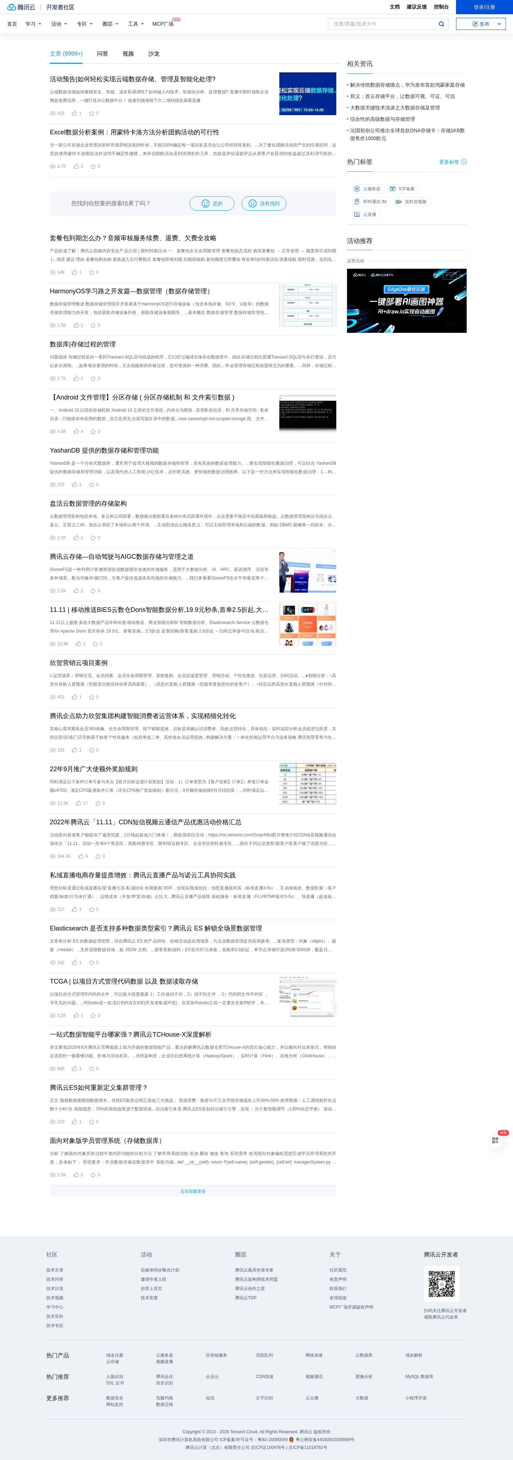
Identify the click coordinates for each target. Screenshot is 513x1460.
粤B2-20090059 (273, 1439)
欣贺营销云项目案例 (79, 662)
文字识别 (264, 1397)
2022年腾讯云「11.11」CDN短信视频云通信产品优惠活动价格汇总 (146, 822)
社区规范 (338, 1270)
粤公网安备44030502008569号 (325, 1439)
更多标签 (453, 162)
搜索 (441, 24)
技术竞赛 (149, 1297)
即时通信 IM (370, 202)
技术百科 (54, 1316)
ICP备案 (402, 189)
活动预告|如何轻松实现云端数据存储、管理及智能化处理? (133, 79)
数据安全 (114, 1397)
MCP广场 (162, 23)
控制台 (441, 7)
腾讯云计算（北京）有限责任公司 (218, 1447)
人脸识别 (114, 1376)
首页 (12, 24)
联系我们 (338, 1288)
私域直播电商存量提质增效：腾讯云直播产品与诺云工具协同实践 (143, 875)
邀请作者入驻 (153, 1279)
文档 (395, 7)
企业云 (212, 1376)
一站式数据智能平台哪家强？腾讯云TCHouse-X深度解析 (131, 1034)
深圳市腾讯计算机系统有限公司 (188, 1439)
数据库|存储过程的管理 (83, 344)
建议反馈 (417, 7)
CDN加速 (265, 1376)
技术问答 (54, 1279)
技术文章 (54, 1270)
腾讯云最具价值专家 (254, 1270)
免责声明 (338, 1279)
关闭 (461, 275)
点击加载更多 (193, 1191)
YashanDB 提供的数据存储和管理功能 (104, 450)
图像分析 (364, 1376)
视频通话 (314, 1376)
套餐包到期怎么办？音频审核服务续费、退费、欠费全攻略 (133, 238)
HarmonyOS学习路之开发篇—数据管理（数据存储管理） (131, 291)
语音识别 (164, 1383)
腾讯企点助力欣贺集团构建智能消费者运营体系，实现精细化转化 (143, 715)
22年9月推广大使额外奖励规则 (94, 769)
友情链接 (338, 1297)
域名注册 (114, 1355)
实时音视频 (411, 202)
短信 (210, 1397)
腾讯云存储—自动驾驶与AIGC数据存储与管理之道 (122, 556)
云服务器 (367, 189)
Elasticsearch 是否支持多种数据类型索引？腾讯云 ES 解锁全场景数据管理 (156, 928)
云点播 (312, 1397)
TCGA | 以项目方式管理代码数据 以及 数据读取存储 (124, 981)
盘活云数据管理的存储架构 (88, 503)
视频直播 (164, 1361)
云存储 (112, 1361)
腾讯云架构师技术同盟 (256, 1279)
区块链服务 (216, 1355)
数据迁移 (164, 1404)
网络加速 (314, 1355)
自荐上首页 (151, 1288)
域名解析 (414, 1355)
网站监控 (114, 1404)
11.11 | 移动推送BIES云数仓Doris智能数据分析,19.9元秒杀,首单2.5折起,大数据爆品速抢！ (159, 609)
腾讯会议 (164, 1376)
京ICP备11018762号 (308, 1447)
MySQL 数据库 (419, 1376)
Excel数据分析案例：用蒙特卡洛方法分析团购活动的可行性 (134, 132)
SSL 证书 (115, 1383)
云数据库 (364, 1355)
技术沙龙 (54, 1288)
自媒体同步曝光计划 (160, 1270)
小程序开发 (416, 1397)
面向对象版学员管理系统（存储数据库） (107, 1140)
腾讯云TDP (245, 1297)
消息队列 (264, 1355)
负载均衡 (164, 1397)
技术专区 (54, 1325)
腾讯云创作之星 (250, 1288)
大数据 (362, 1397)
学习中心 (54, 1307)
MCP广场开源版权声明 (351, 1307)
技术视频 (54, 1297)
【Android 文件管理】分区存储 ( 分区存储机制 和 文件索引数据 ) (142, 397)
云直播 (365, 214)
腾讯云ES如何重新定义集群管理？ (99, 1087)
